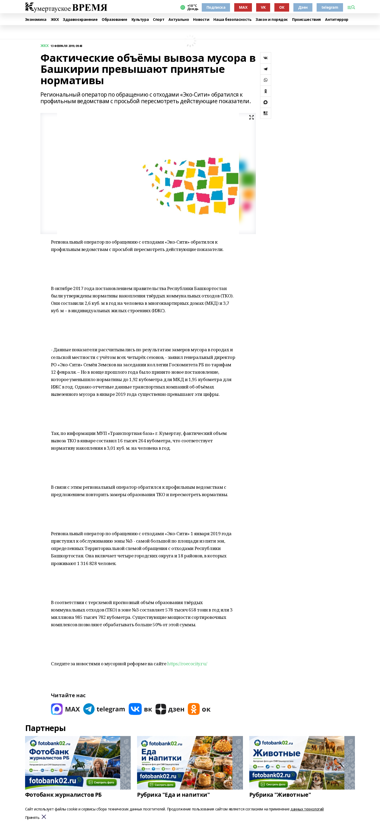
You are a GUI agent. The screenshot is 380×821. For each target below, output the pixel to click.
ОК (281, 7)
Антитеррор (336, 19)
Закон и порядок (272, 19)
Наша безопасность (232, 19)
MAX (243, 7)
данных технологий (307, 808)
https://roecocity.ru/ (187, 664)
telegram (329, 7)
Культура (140, 19)
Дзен (303, 7)
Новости (201, 19)
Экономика (35, 19)
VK (263, 7)
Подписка (216, 7)
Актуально (178, 19)
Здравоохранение (80, 19)
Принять (32, 817)
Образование (114, 19)
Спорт (158, 19)
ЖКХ (55, 19)
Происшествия (306, 19)
